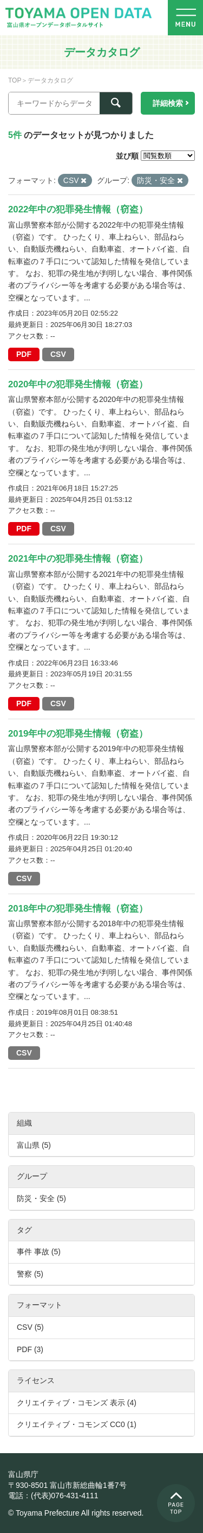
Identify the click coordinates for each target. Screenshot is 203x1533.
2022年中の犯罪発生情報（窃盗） (78, 209)
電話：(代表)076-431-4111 (53, 1495)
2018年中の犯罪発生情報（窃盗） (78, 908)
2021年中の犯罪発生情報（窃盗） (78, 559)
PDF (23, 354)
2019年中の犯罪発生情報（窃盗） (78, 733)
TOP (14, 80)
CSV (58, 354)
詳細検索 (168, 103)
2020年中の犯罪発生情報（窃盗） (78, 384)
